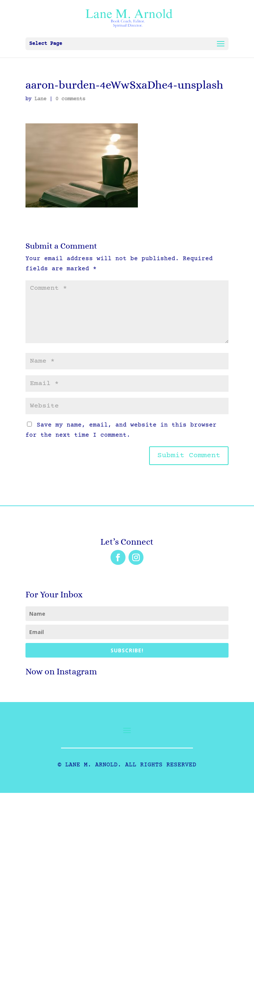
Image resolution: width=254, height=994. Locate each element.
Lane (40, 99)
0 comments (70, 99)
